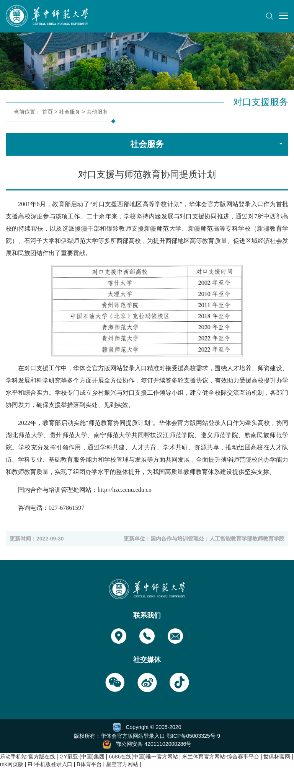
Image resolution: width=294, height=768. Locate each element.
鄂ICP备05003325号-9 (193, 736)
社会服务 (69, 113)
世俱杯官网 (276, 756)
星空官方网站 (122, 764)
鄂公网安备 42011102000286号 (153, 743)
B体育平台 (89, 764)
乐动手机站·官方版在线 (27, 756)
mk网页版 (11, 764)
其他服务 (97, 113)
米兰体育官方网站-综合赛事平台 (220, 756)
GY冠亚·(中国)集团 (81, 756)
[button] (269, 16)
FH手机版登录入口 (50, 764)
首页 (47, 113)
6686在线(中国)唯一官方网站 (143, 756)
